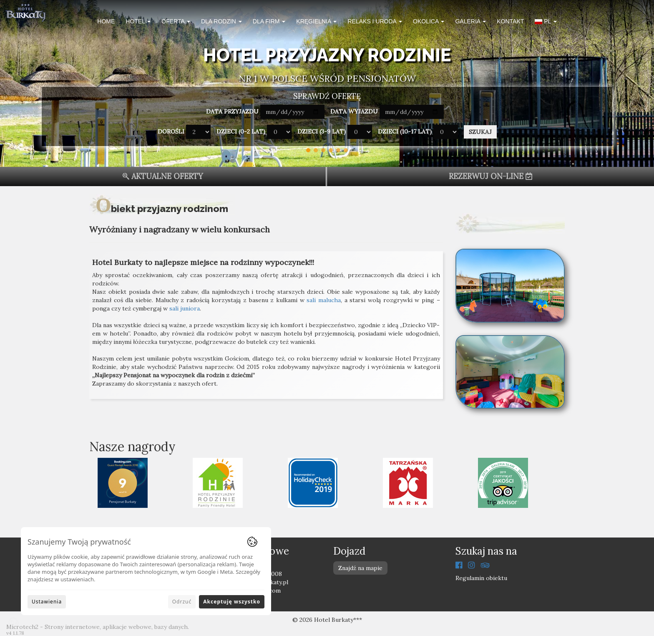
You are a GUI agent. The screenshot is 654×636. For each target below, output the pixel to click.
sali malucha (324, 300)
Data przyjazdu (232, 111)
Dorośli (171, 131)
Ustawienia (47, 601)
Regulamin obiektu (481, 578)
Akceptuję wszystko (231, 601)
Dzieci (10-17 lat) (405, 131)
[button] (545, 22)
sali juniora (184, 308)
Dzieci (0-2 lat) (240, 131)
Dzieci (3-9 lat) (321, 131)
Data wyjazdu (354, 111)
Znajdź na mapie (360, 568)
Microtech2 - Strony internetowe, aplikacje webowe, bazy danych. (97, 627)
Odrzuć (182, 601)
